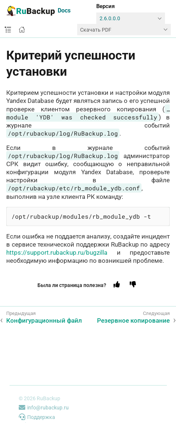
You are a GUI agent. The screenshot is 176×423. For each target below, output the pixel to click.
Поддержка (37, 417)
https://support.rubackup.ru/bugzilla (56, 252)
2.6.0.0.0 (110, 18)
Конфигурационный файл (44, 320)
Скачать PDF (95, 30)
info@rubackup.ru (44, 407)
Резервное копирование (133, 320)
